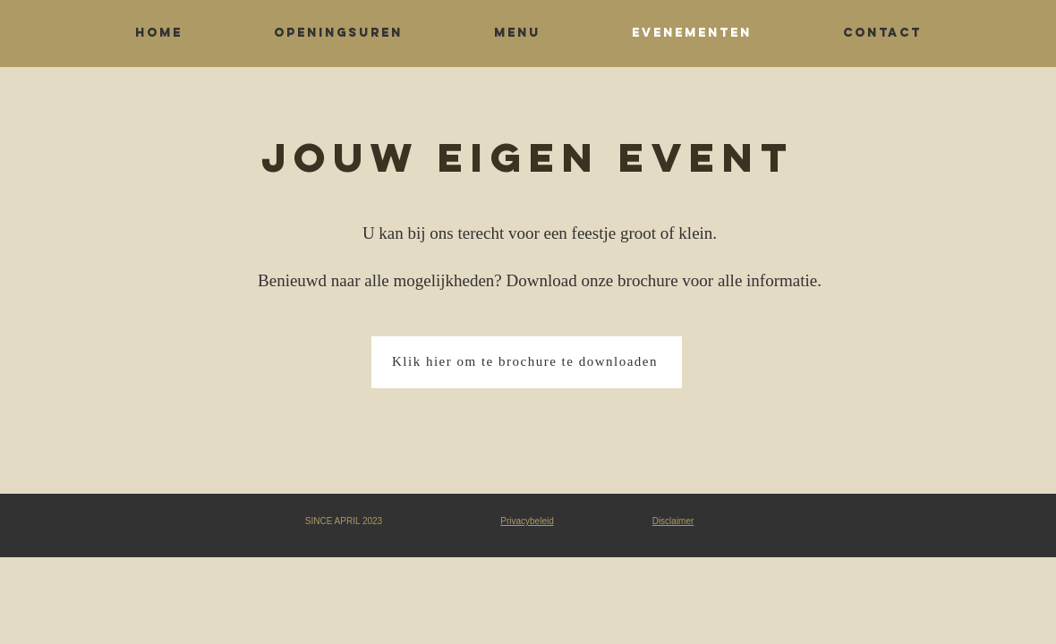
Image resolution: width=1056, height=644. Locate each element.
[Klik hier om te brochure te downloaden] (526, 362)
